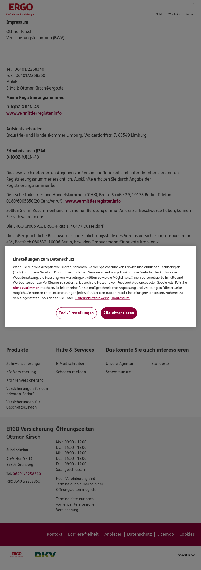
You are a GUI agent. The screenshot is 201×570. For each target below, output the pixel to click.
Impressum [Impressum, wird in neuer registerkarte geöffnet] (120, 298)
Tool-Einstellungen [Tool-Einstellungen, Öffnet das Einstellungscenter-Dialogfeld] (76, 313)
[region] (100, 286)
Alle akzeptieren (118, 313)
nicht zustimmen (26, 288)
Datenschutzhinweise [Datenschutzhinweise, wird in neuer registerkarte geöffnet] (92, 298)
